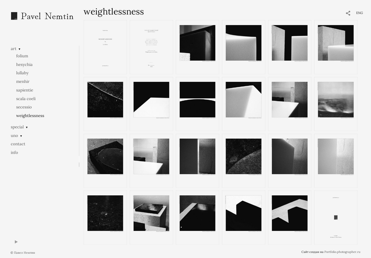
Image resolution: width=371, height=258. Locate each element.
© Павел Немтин (23, 253)
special (17, 126)
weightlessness (30, 115)
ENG (359, 13)
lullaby (22, 72)
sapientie (24, 90)
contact (18, 143)
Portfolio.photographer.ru (342, 252)
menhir (23, 81)
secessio (24, 106)
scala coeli (26, 98)
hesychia (24, 64)
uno (14, 135)
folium (22, 55)
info (14, 152)
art (13, 48)
